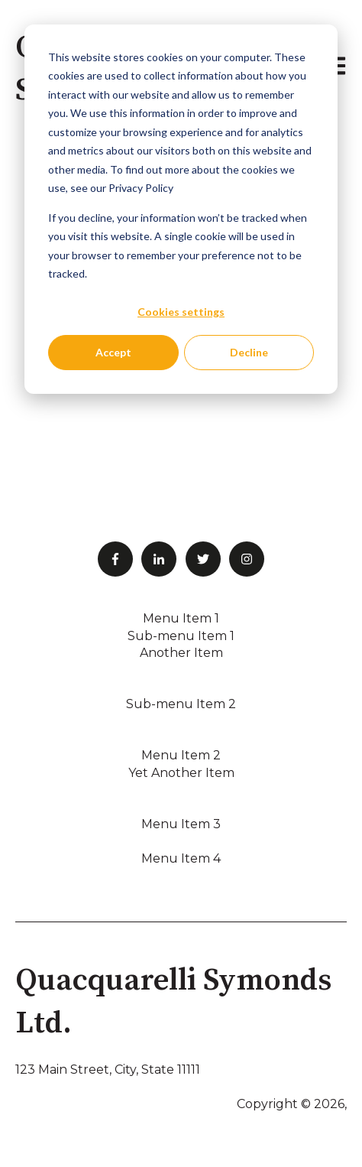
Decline (249, 352)
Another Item (181, 652)
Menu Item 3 (181, 824)
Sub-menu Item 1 (181, 636)
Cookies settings (181, 311)
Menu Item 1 (181, 618)
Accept (113, 352)
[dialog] (181, 209)
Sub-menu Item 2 (181, 704)
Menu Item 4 (181, 858)
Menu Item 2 (181, 755)
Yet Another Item (181, 773)
